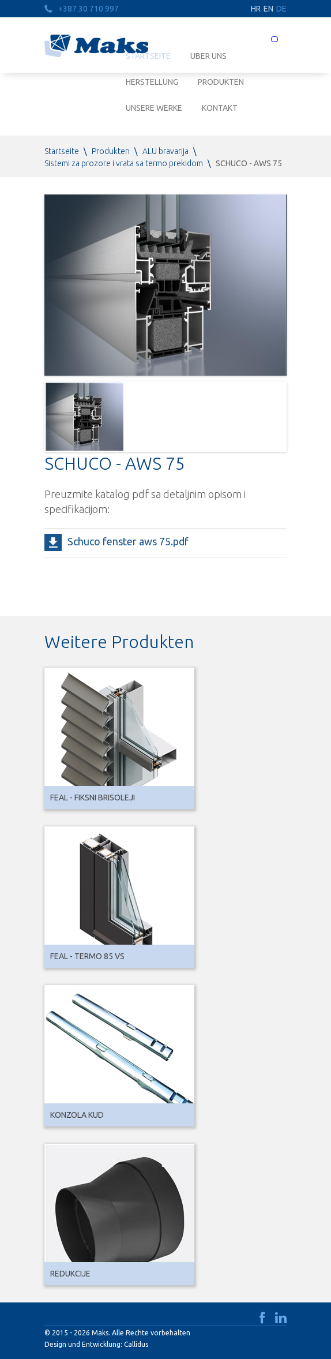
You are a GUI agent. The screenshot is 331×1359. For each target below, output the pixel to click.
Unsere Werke (154, 108)
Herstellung (152, 82)
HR (256, 8)
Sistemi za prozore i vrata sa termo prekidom (123, 163)
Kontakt (220, 108)
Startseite (61, 151)
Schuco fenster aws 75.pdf (128, 541)
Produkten (221, 82)
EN (268, 8)
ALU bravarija (165, 151)
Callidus (136, 1344)
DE (281, 8)
